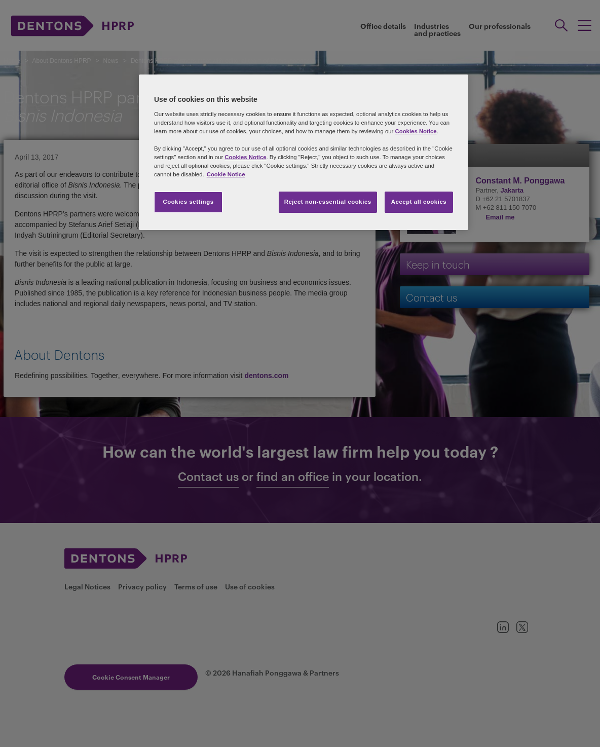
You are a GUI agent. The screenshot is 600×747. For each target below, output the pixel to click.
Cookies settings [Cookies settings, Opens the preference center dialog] (188, 202)
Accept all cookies (419, 202)
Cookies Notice (415, 131)
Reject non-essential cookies (327, 202)
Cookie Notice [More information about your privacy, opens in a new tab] (226, 174)
